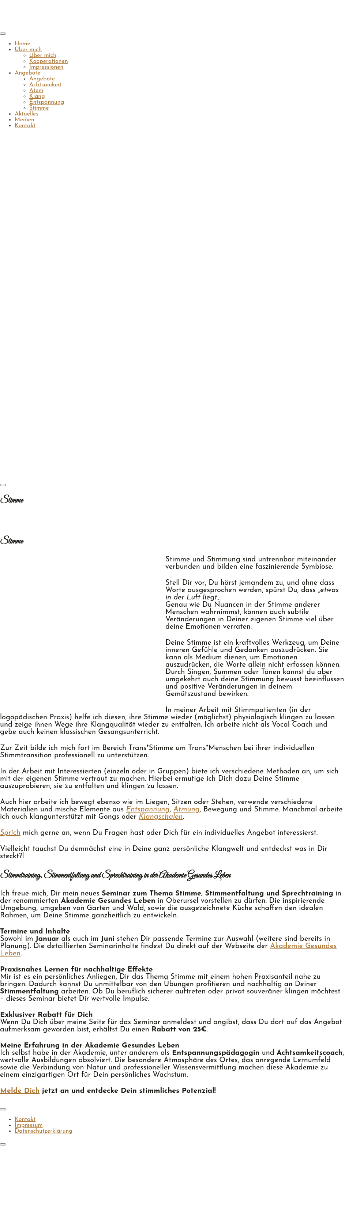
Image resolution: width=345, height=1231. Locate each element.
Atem (36, 91)
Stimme (39, 108)
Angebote (27, 73)
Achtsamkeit (45, 85)
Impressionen (46, 67)
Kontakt (25, 126)
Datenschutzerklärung (43, 1131)
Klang (37, 96)
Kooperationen (48, 61)
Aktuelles (26, 114)
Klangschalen (161, 817)
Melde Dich (20, 1091)
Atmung (186, 809)
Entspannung (46, 102)
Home (22, 44)
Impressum (29, 1125)
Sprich (10, 833)
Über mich (28, 50)
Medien (24, 120)
